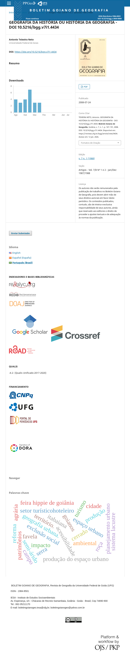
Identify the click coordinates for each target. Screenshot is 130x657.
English (16, 252)
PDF (85, 86)
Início (11, 12)
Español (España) (21, 257)
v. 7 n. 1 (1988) (38, 12)
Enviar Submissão (20, 233)
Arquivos (22, 12)
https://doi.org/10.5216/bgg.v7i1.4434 (36, 51)
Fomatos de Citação (90, 142)
